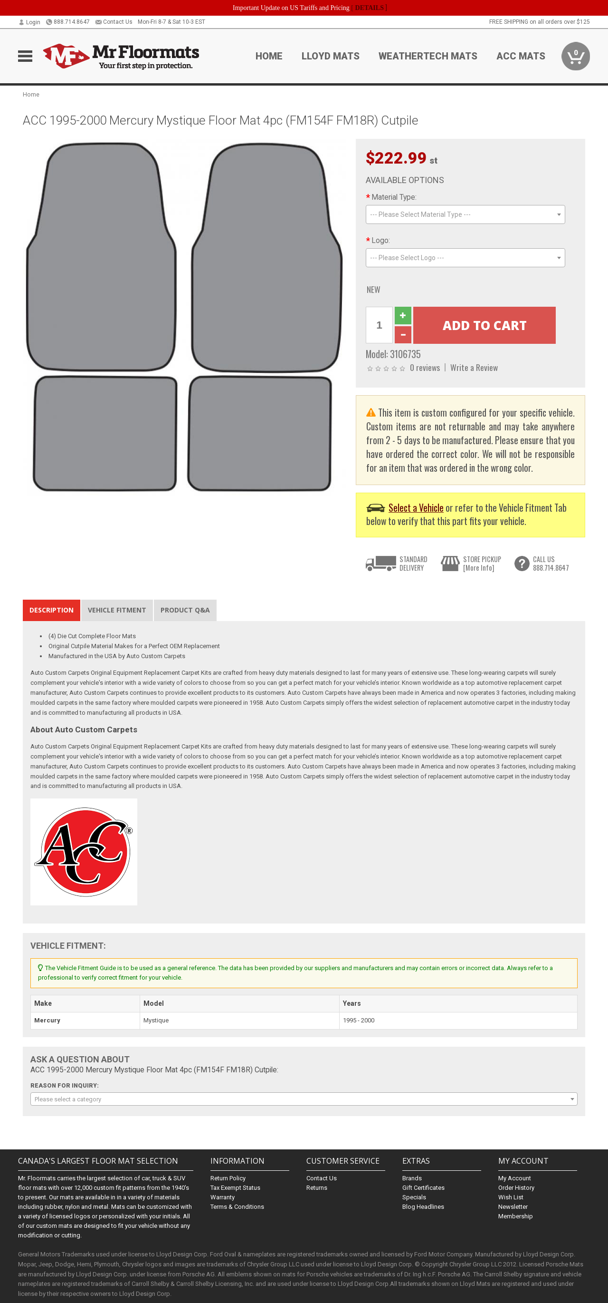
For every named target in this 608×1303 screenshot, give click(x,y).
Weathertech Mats (428, 56)
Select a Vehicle (416, 508)
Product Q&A (185, 609)
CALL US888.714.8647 (551, 563)
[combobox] (465, 214)
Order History (516, 1187)
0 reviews (425, 367)
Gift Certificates (423, 1187)
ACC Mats (520, 56)
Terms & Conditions (237, 1206)
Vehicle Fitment (117, 609)
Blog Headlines (423, 1206)
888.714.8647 (68, 22)
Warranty (222, 1197)
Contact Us (114, 22)
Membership (515, 1216)
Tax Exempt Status (235, 1187)
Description (51, 609)
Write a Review (474, 367)
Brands (412, 1178)
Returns (316, 1187)
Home (269, 56)
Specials (414, 1197)
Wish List (510, 1197)
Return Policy (228, 1178)
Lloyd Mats (331, 56)
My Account (514, 1178)
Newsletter (513, 1206)
